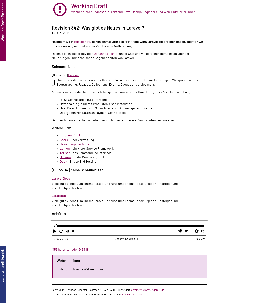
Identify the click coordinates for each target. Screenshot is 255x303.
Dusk (63, 161)
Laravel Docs (61, 178)
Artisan (65, 153)
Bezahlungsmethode (74, 144)
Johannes (101, 53)
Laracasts (59, 195)
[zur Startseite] (129, 9)
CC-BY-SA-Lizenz (132, 294)
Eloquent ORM (70, 135)
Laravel (73, 75)
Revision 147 (83, 41)
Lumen (65, 148)
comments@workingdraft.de (147, 290)
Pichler (114, 53)
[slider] (55, 225)
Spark (64, 140)
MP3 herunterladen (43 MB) (70, 249)
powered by (3, 266)
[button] (55, 232)
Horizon (65, 157)
